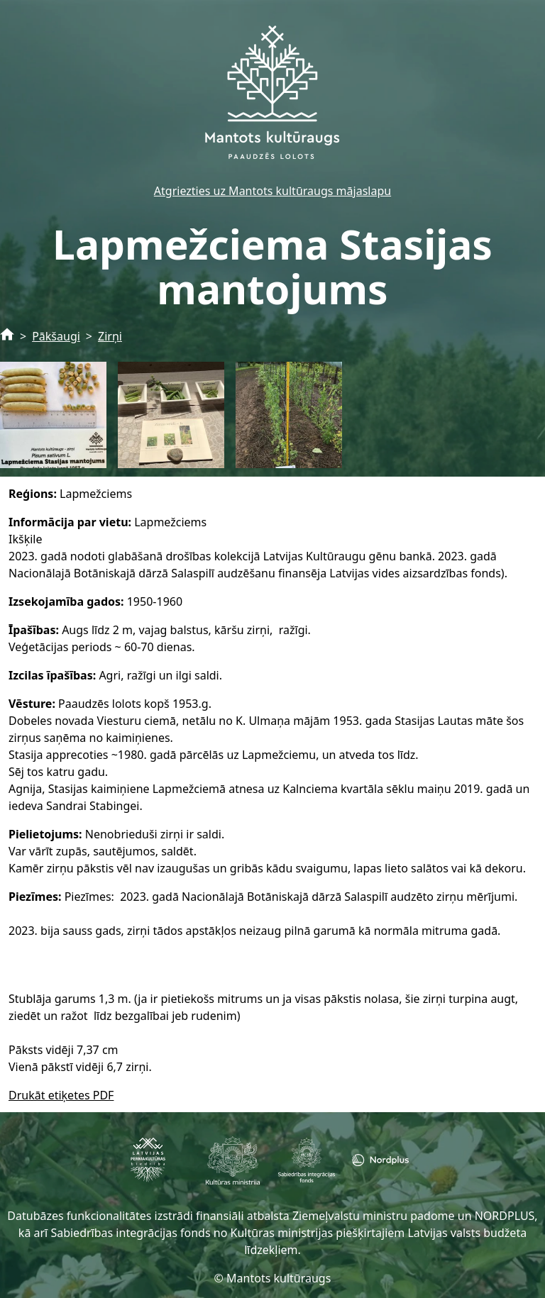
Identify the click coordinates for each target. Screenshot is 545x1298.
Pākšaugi (56, 336)
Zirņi (110, 336)
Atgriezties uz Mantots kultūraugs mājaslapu (272, 191)
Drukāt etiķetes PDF (61, 1095)
